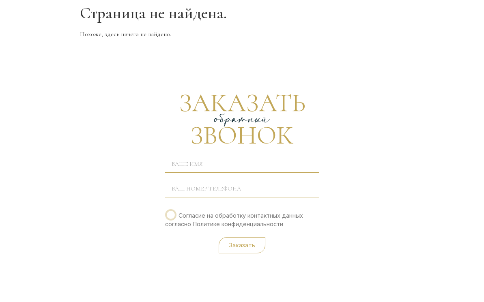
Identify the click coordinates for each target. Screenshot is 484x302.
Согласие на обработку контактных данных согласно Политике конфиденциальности (234, 219)
